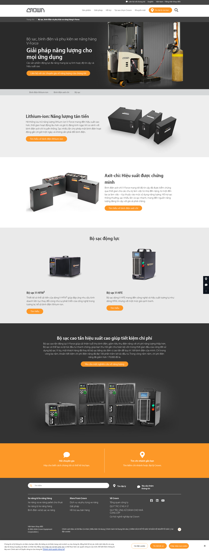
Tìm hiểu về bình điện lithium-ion (46, 138)
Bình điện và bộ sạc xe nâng (41, 510)
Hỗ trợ (108, 10)
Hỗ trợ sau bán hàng (80, 510)
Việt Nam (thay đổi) (35, 526)
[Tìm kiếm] (68, 485)
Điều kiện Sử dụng (97, 529)
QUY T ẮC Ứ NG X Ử (119, 506)
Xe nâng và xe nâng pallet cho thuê (45, 502)
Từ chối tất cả (158, 546)
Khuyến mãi (140, 10)
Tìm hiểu (35, 311)
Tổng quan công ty (119, 502)
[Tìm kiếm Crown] (176, 10)
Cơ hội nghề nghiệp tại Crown (124, 516)
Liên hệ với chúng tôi (135, 1)
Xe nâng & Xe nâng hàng (40, 506)
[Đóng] (205, 546)
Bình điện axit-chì (61, 92)
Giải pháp (98, 10)
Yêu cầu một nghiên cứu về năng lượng (104, 364)
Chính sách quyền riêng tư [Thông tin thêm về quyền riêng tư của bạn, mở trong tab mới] (53, 549)
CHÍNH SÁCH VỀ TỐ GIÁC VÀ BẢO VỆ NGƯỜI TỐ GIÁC (150, 529)
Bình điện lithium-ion (38, 92)
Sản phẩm (86, 10)
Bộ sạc (77, 92)
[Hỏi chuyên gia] (206, 285)
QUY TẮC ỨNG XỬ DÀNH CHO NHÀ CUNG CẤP (126, 511)
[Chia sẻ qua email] (206, 291)
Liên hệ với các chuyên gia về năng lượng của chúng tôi (58, 73)
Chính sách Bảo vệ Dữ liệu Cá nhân (75, 529)
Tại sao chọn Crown (123, 10)
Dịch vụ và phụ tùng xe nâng (84, 502)
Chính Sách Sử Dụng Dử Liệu (117, 529)
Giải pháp (74, 506)
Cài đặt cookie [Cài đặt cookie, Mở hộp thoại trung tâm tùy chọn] (139, 546)
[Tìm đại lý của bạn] (160, 10)
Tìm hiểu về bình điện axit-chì (123, 208)
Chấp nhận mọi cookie (178, 546)
